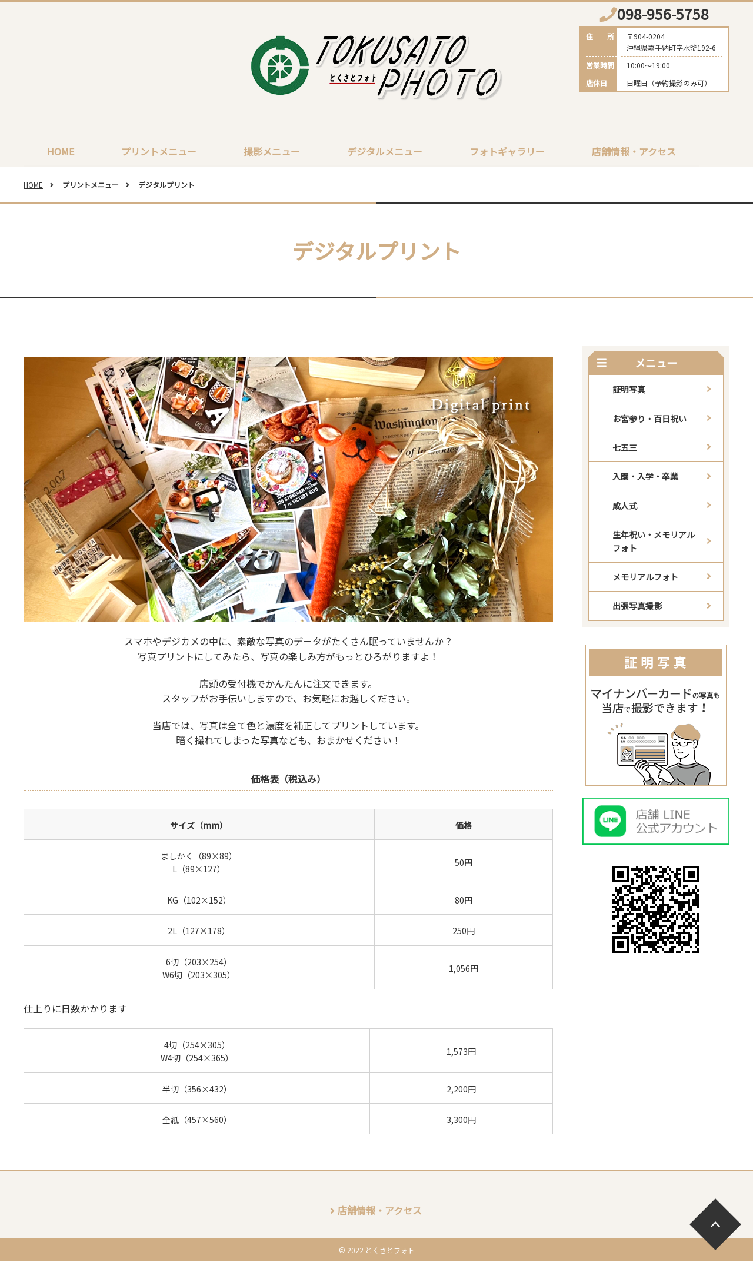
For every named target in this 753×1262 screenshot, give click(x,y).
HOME (60, 151)
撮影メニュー (272, 151)
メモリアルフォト (645, 577)
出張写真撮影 (637, 606)
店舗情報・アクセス (634, 151)
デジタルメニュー (384, 151)
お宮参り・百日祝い (649, 419)
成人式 (624, 506)
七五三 (624, 448)
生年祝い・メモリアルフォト (653, 541)
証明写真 (628, 390)
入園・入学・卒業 (645, 477)
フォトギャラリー (507, 151)
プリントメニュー (158, 151)
